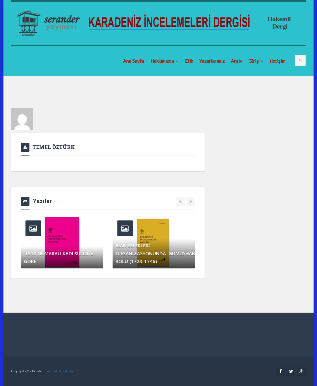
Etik (189, 61)
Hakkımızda (164, 61)
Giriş (255, 61)
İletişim (277, 61)
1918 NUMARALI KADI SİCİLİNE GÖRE (58, 257)
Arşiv (236, 61)
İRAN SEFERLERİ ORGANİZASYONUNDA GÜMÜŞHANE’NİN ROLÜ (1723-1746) (154, 253)
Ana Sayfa (133, 61)
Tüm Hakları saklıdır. (59, 371)
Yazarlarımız (212, 61)
